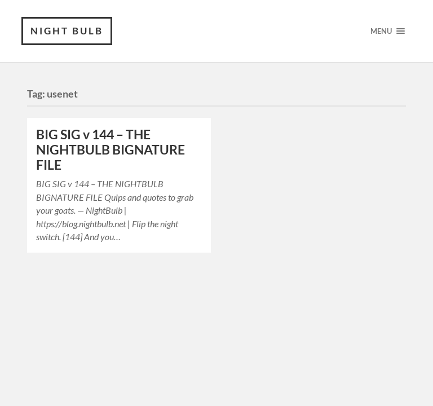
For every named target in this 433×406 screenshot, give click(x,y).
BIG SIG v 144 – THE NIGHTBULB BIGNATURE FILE (110, 150)
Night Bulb (66, 31)
